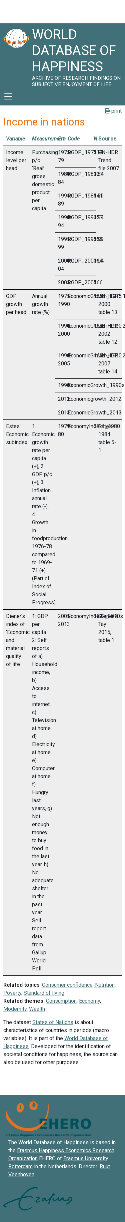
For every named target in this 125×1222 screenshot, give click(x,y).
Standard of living (44, 993)
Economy (89, 1001)
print (113, 111)
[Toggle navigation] (8, 96)
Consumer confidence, (68, 985)
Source (107, 138)
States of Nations (52, 1022)
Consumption (61, 1001)
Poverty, (12, 993)
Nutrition (105, 985)
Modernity (15, 1009)
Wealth (37, 1009)
